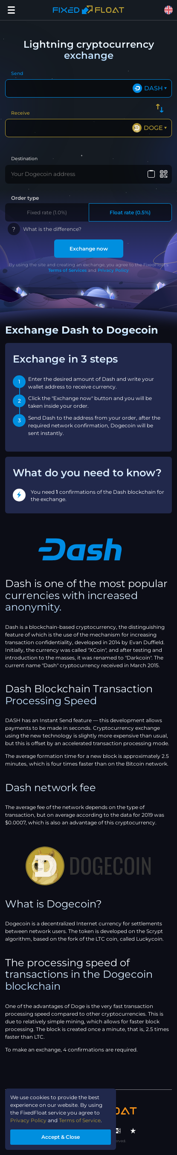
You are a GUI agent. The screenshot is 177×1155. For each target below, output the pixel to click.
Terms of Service (80, 1120)
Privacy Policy (113, 270)
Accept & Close (60, 1137)
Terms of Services (67, 270)
